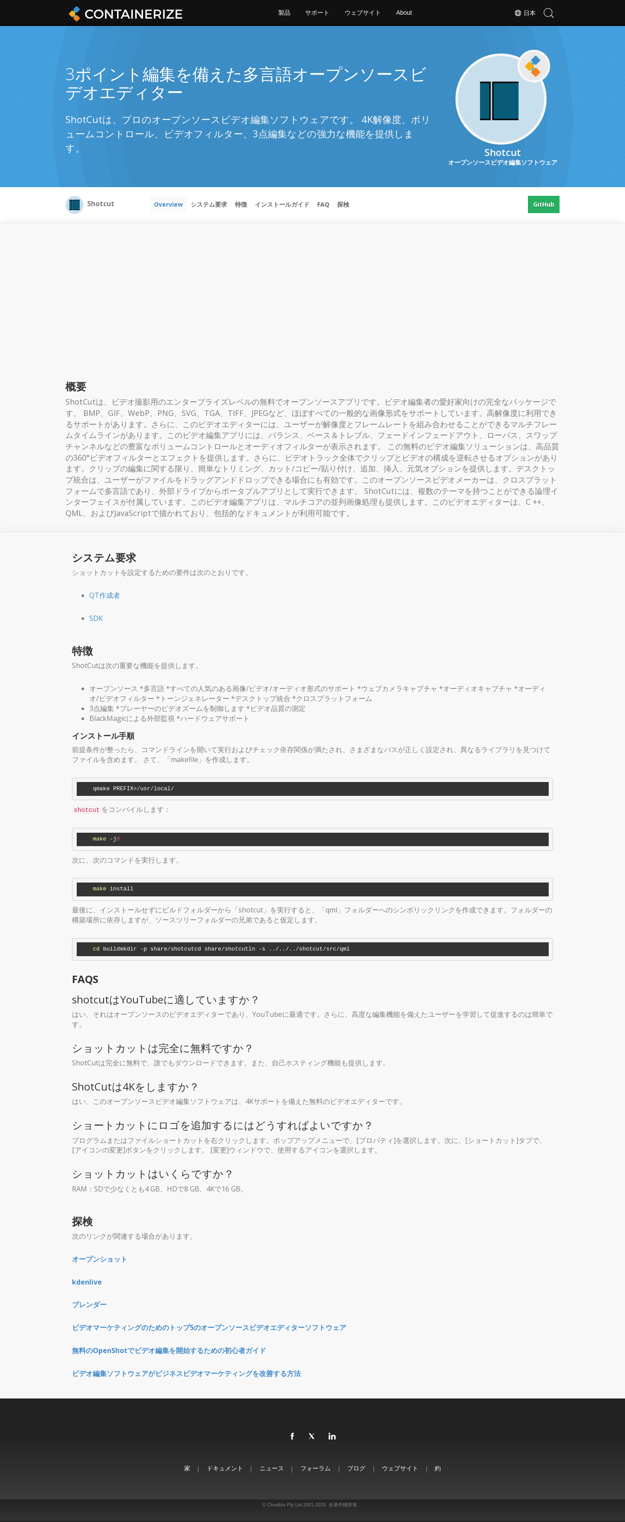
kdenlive (87, 1282)
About (404, 13)
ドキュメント (224, 1468)
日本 (525, 13)
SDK (96, 618)
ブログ (357, 1468)
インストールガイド (282, 204)
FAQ (323, 204)
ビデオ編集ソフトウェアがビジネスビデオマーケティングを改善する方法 (186, 1373)
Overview (168, 204)
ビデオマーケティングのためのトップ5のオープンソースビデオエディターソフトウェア (209, 1327)
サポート (317, 13)
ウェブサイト (363, 13)
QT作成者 (104, 595)
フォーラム (315, 1468)
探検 (343, 204)
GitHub (543, 204)
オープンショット (99, 1259)
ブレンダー (89, 1304)
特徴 (241, 204)
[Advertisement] (312, 311)
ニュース (271, 1468)
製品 (284, 13)
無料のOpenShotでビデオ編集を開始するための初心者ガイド (169, 1350)
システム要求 (209, 204)
